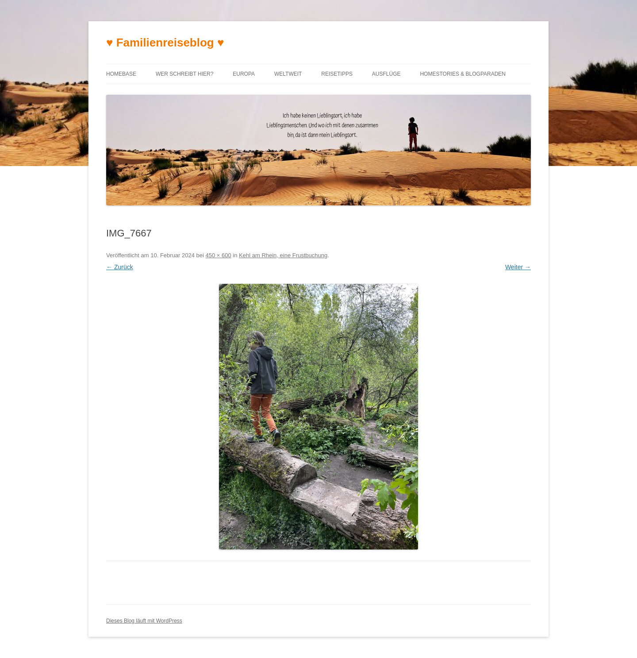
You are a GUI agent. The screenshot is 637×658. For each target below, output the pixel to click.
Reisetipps (337, 74)
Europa (244, 74)
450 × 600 (218, 255)
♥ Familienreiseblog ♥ (165, 42)
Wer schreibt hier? (184, 74)
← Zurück (119, 267)
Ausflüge (386, 74)
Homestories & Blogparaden (463, 74)
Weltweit (288, 74)
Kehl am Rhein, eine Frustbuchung (283, 255)
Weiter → (518, 267)
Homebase (121, 74)
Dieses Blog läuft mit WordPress (144, 621)
